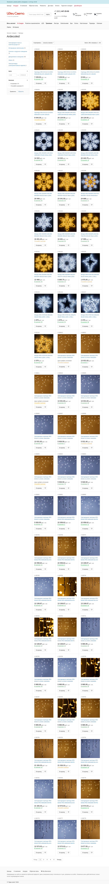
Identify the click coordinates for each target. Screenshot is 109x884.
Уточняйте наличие (17, 86)
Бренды (9, 5)
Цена (10, 71)
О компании (23, 5)
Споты (76, 23)
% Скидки (20, 23)
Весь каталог (11, 23)
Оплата (57, 5)
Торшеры (92, 23)
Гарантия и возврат (66, 5)
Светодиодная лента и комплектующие (15, 43)
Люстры (56, 23)
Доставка (50, 5)
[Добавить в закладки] (45, 83)
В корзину (39, 83)
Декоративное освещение (17, 56)
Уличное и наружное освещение (18, 52)
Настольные (84, 23)
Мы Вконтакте (46, 871)
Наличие (11, 80)
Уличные (99, 23)
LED (42, 23)
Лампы (9, 27)
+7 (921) (61, 11)
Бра (71, 23)
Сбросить (21, 91)
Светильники (64, 23)
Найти (48, 14)
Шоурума (24, 2)
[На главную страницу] (16, 13)
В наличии (15, 83)
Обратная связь (33, 5)
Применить (13, 91)
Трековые (49, 23)
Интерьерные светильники (17, 48)
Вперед (59, 859)
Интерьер (16, 27)
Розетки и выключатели (32, 23)
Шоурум (15, 5)
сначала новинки (48, 42)
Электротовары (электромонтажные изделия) (18, 64)
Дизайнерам (78, 5)
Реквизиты (43, 5)
